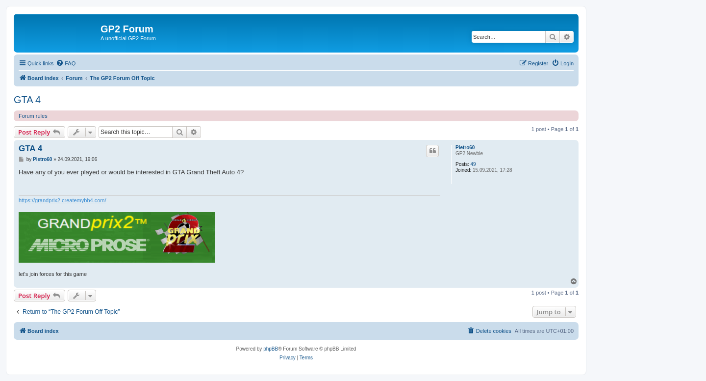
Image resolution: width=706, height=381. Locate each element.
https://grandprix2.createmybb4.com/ (62, 200)
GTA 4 (27, 99)
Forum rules (33, 116)
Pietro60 (465, 147)
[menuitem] (66, 63)
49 (473, 164)
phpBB (270, 349)
